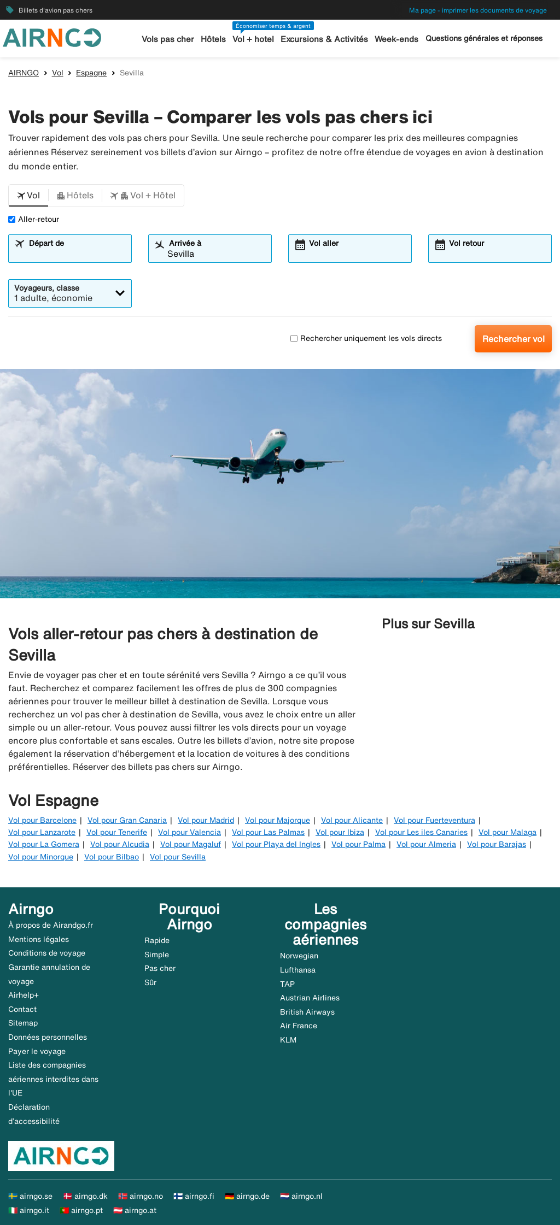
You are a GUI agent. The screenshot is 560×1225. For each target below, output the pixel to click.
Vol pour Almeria (426, 844)
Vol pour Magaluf (190, 844)
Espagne (91, 72)
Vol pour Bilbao (111, 857)
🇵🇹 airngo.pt (81, 1210)
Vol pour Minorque (40, 857)
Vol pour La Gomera (43, 844)
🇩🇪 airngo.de (247, 1196)
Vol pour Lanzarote (41, 832)
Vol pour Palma (358, 844)
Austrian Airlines (310, 998)
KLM (288, 1040)
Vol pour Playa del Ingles (276, 844)
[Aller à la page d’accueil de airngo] (52, 36)
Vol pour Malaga (507, 832)
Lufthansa (298, 970)
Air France (298, 1025)
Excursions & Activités (324, 39)
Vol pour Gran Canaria (127, 820)
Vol (57, 72)
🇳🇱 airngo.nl (301, 1196)
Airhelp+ (23, 995)
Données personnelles (47, 1037)
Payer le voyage (37, 1051)
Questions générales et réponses (483, 38)
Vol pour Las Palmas (268, 832)
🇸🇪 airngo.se (30, 1196)
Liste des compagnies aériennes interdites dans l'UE (53, 1079)
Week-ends (396, 39)
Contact (22, 1009)
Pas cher (160, 968)
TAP (287, 984)
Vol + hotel (253, 39)
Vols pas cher (168, 39)
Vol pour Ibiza (340, 832)
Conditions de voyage (46, 953)
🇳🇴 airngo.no (140, 1196)
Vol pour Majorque (277, 820)
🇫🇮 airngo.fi (193, 1196)
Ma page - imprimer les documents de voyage (478, 10)
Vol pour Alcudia (119, 844)
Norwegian (299, 955)
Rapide (157, 940)
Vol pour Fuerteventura (434, 820)
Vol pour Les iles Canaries (421, 832)
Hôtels (213, 39)
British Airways (307, 1012)
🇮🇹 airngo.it (28, 1210)
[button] (28, 196)
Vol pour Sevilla (178, 857)
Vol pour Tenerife (116, 832)
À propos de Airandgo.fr (50, 925)
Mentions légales (38, 939)
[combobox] (76, 253)
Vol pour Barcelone (42, 820)
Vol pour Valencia (189, 832)
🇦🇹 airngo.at (134, 1210)
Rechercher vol (513, 338)
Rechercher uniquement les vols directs (366, 338)
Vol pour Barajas (496, 844)
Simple (156, 954)
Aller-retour (33, 219)
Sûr (150, 982)
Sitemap (23, 1023)
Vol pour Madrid (206, 820)
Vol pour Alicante (352, 820)
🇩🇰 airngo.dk (85, 1196)
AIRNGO (23, 72)
